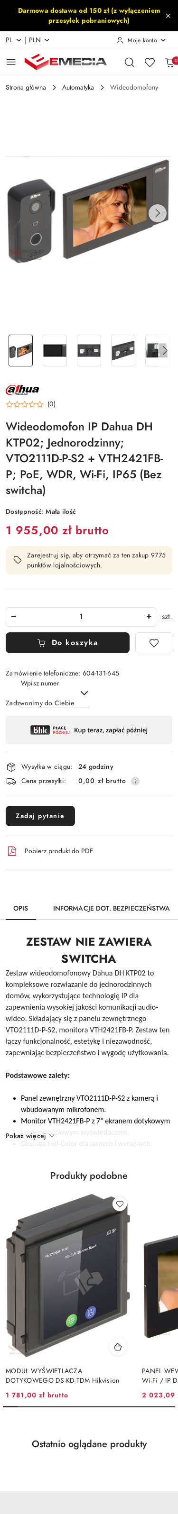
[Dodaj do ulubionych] (153, 642)
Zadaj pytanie (40, 816)
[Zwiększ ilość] (148, 617)
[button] (157, 213)
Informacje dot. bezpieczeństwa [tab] (111, 908)
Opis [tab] (20, 908)
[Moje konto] (141, 40)
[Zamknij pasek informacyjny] (168, 15)
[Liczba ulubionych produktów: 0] (149, 62)
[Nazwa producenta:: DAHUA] (22, 389)
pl (14, 40)
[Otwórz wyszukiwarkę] (129, 62)
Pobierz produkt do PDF (49, 851)
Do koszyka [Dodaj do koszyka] (67, 643)
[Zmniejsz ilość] (13, 617)
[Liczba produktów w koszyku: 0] (169, 62)
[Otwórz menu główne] (11, 61)
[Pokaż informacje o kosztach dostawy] (135, 781)
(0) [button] (51, 404)
